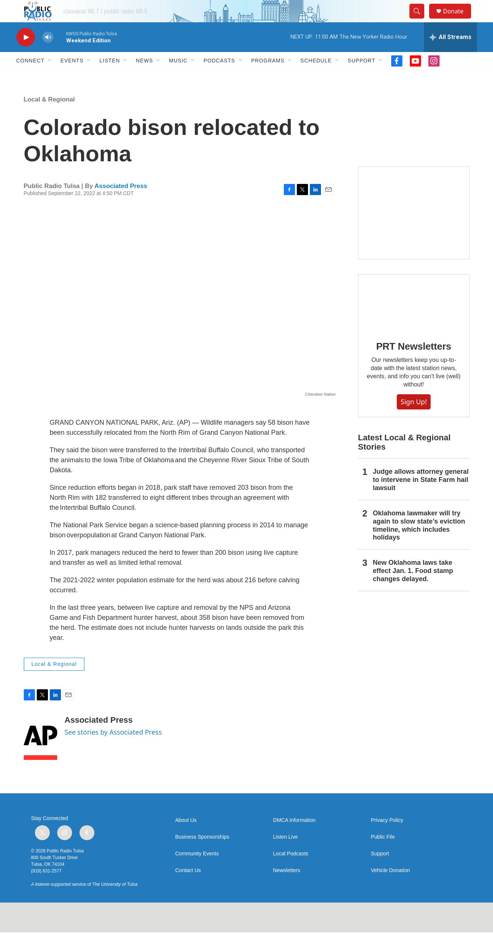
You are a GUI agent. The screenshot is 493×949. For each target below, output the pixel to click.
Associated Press (120, 202)
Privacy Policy (387, 837)
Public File (383, 853)
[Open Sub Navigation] (50, 77)
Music (178, 77)
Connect (30, 77)
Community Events (197, 870)
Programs (268, 77)
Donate (458, 19)
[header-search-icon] (420, 19)
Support (361, 77)
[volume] (48, 54)
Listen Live (285, 853)
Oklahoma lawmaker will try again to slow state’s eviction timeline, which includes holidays (419, 542)
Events (72, 77)
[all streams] (450, 54)
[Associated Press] (40, 754)
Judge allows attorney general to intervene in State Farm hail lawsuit (421, 496)
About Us (186, 837)
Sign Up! (413, 418)
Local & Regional (49, 116)
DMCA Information (294, 837)
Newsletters (286, 887)
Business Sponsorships (202, 853)
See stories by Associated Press (113, 748)
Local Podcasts (290, 870)
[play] (26, 54)
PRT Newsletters (413, 363)
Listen (110, 77)
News (144, 77)
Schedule (316, 77)
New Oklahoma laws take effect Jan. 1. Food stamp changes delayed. (413, 587)
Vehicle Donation (390, 887)
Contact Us (188, 887)
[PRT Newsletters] (414, 319)
